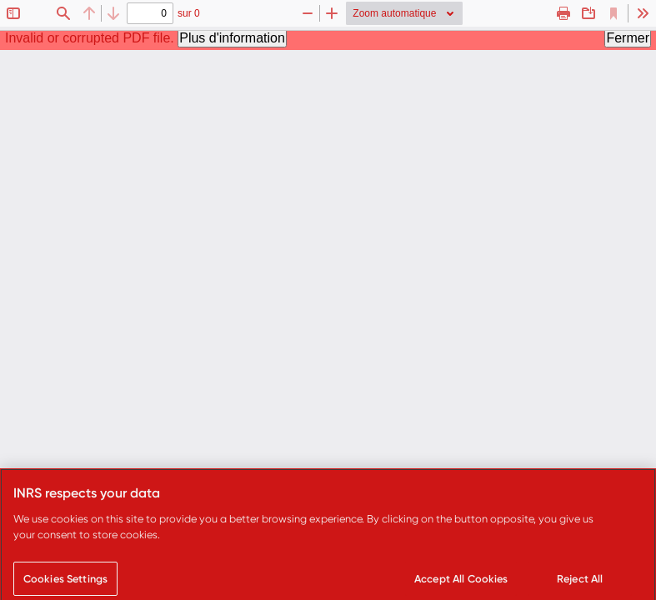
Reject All (580, 582)
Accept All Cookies (461, 582)
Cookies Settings (65, 582)
